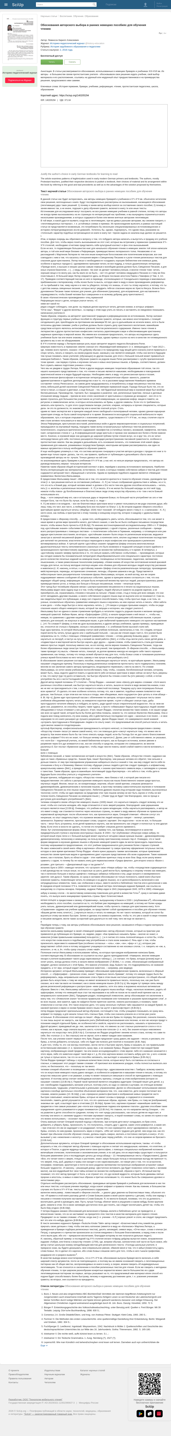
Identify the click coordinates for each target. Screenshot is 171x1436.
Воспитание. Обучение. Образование (79, 16)
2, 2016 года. (66, 50)
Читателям (50, 1382)
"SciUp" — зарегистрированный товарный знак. (48, 1414)
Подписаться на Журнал (19, 80)
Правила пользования (20, 1378)
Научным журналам (54, 1374)
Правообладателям (19, 1374)
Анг (165, 33)
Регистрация (162, 6)
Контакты (13, 1382)
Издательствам (52, 1370)
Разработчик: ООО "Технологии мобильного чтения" (35, 1399)
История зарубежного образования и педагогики (75, 46)
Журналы (85, 1374)
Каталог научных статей (92, 1370)
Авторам (48, 1378)
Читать (52, 62)
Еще (43, 1345)
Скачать (72, 62)
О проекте (14, 1370)
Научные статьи (49, 16)
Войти (159, 3)
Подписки (111, 4)
